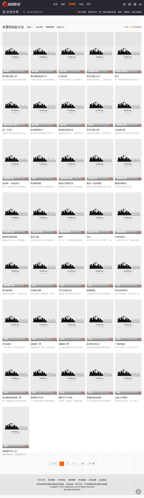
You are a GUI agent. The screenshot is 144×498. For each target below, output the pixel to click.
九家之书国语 (121, 397)
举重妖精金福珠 (94, 397)
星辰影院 (11, 4)
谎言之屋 (35, 237)
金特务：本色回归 (10, 183)
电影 (63, 4)
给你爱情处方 (37, 130)
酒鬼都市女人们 (9, 451)
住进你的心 (120, 237)
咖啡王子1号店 (65, 397)
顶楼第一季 (36, 344)
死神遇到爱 (36, 183)
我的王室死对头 (66, 183)
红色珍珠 (63, 76)
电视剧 (72, 4)
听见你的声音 (121, 290)
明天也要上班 (93, 130)
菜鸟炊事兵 (7, 290)
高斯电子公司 (37, 397)
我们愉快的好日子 (39, 76)
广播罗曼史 (120, 344)
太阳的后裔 (36, 290)
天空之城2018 (65, 290)
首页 (55, 4)
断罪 (61, 237)
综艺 (89, 4)
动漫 (81, 4)
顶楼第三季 (64, 344)
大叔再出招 (120, 130)
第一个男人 (7, 130)
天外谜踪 (6, 344)
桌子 (117, 76)
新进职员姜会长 (66, 130)
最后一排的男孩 (94, 183)
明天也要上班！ (94, 76)
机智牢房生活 (93, 344)
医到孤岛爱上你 (9, 76)
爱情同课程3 (121, 183)
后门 (89, 237)
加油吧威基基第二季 (11, 397)
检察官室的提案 (9, 237)
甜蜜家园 (91, 290)
